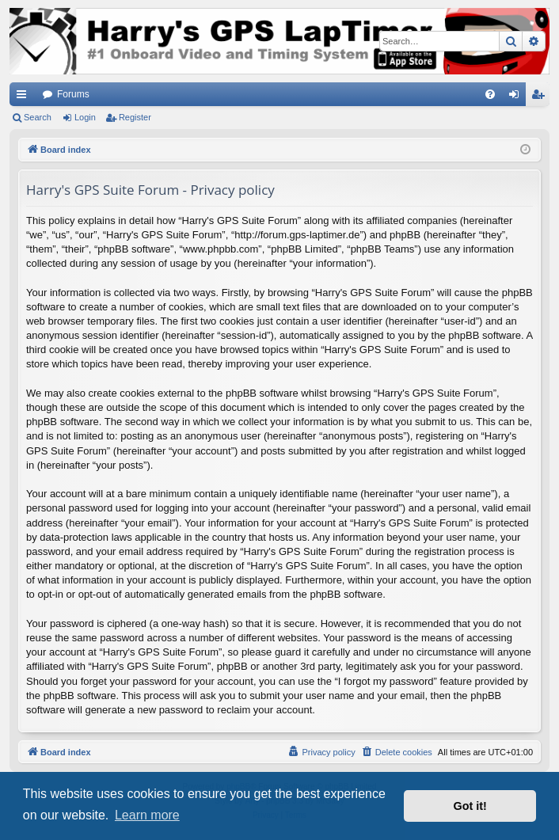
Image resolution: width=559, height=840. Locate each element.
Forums (73, 94)
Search (37, 117)
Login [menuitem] (517, 97)
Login (85, 117)
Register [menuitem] (541, 97)
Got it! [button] (470, 806)
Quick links (24, 97)
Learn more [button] (147, 815)
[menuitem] (490, 94)
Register (135, 117)
